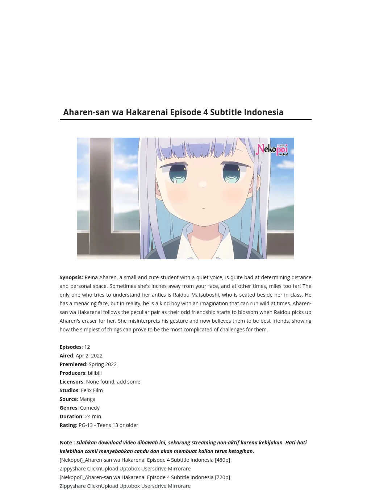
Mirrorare (179, 468)
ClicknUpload (102, 468)
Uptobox (130, 468)
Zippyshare (73, 468)
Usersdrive (154, 468)
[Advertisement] (185, 50)
